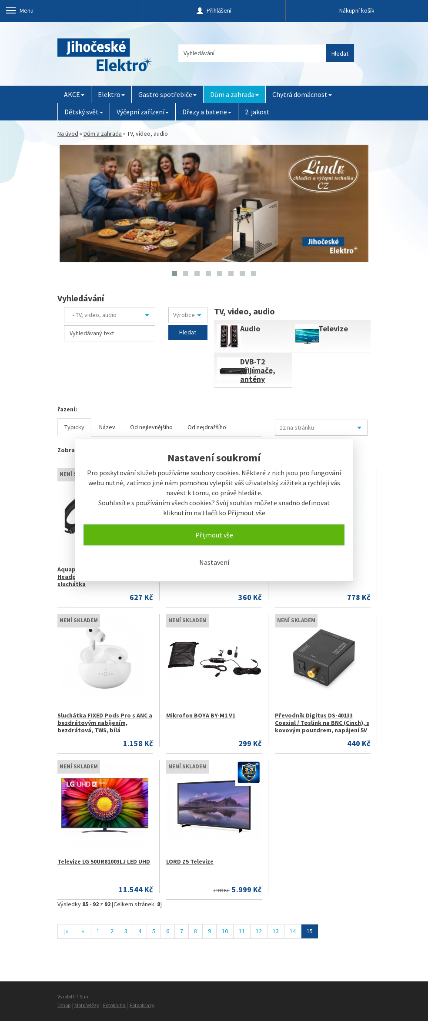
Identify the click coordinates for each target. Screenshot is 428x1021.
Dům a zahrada (234, 94)
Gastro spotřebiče (167, 94)
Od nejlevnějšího (151, 427)
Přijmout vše (214, 535)
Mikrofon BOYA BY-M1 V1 (200, 715)
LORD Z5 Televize (190, 861)
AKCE (74, 94)
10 (225, 931)
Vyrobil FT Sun (72, 996)
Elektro (111, 94)
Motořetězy (86, 1005)
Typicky (74, 427)
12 (259, 931)
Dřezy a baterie (206, 111)
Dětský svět (83, 111)
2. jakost (257, 111)
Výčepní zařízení (143, 111)
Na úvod (67, 133)
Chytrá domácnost (302, 94)
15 (310, 931)
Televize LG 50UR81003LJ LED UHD (103, 861)
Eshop (63, 1005)
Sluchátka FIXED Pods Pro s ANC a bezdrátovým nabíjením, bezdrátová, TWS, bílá (104, 722)
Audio (250, 329)
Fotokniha (114, 1005)
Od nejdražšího (206, 427)
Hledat (339, 53)
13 (276, 931)
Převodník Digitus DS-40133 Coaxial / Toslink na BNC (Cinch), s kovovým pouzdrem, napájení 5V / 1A (322, 726)
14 (293, 931)
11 (242, 931)
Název (107, 427)
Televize (333, 329)
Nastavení (214, 562)
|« (66, 931)
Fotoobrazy (142, 1005)
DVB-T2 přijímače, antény (257, 370)
